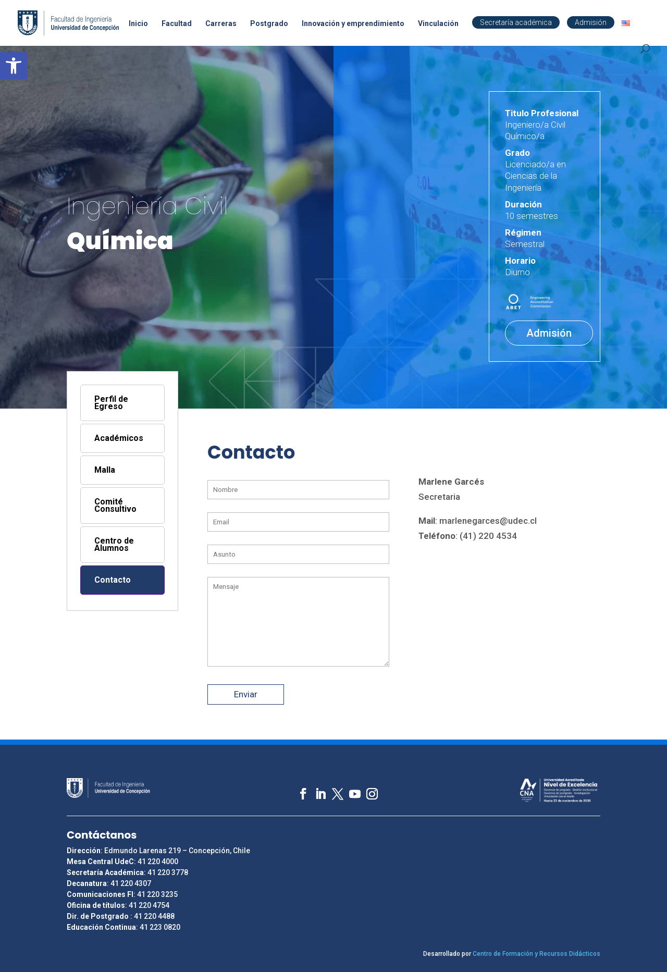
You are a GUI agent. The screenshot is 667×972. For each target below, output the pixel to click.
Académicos (118, 438)
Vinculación (438, 24)
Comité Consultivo (115, 505)
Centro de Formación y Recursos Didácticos (536, 953)
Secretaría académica (516, 22)
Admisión (591, 22)
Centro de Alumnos (114, 544)
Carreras (221, 24)
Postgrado (269, 24)
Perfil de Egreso (111, 402)
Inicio (138, 24)
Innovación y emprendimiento (353, 24)
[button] (13, 65)
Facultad (177, 24)
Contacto (112, 580)
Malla (104, 470)
